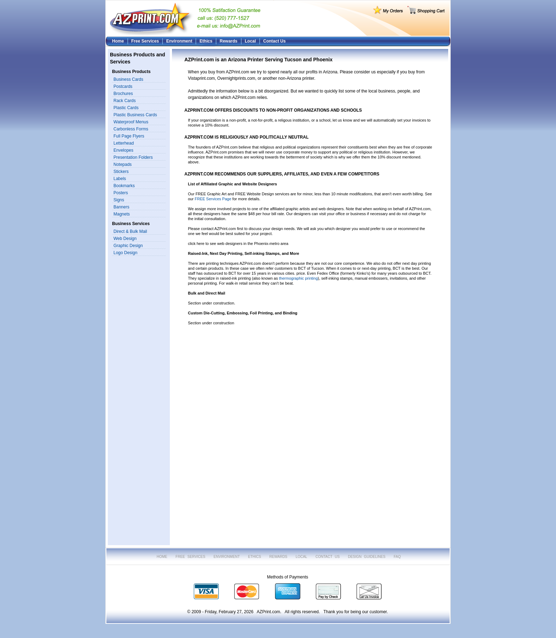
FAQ (397, 557)
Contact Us (274, 41)
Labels (119, 178)
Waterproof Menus (130, 121)
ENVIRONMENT (226, 557)
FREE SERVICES (190, 557)
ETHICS (254, 557)
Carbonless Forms (130, 129)
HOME (162, 557)
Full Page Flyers (128, 136)
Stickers (121, 171)
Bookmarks (124, 185)
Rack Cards (124, 100)
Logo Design (125, 252)
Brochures (123, 93)
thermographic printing (298, 278)
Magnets (121, 214)
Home (118, 41)
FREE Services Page (213, 199)
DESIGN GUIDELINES (366, 557)
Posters (120, 192)
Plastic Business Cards (135, 114)
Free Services (145, 41)
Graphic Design (128, 245)
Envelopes (123, 150)
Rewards (229, 41)
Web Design (125, 238)
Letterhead (123, 143)
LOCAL (301, 557)
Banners (121, 207)
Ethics (206, 41)
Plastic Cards (126, 107)
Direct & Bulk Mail (130, 231)
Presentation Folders (133, 157)
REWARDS (278, 557)
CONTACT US (328, 557)
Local (250, 41)
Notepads (122, 164)
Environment (179, 41)
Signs (118, 199)
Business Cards (128, 79)
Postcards (122, 86)
